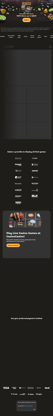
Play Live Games (13, 245)
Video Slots (19, 36)
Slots (45, 36)
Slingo (25, 36)
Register (49, 3)
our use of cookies (28, 405)
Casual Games (32, 36)
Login (42, 3)
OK (34, 409)
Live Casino (39, 36)
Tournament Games (11, 36)
